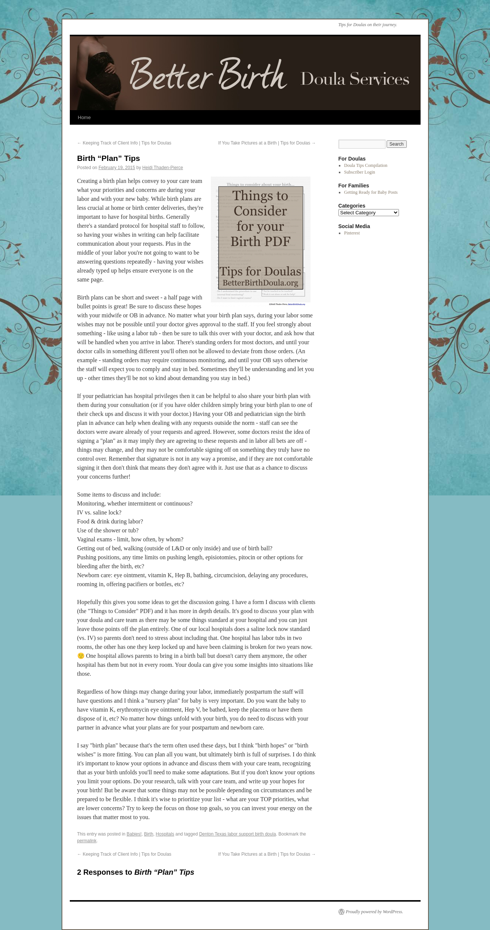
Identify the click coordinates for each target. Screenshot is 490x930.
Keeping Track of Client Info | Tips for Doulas (124, 143)
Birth (148, 834)
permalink (87, 840)
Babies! (134, 834)
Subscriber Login (359, 172)
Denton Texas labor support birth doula (237, 834)
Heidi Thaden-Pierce (162, 167)
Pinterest (352, 233)
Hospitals (165, 834)
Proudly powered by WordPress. (374, 911)
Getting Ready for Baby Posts (370, 192)
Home (84, 117)
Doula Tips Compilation (365, 165)
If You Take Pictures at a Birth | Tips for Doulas (267, 143)
